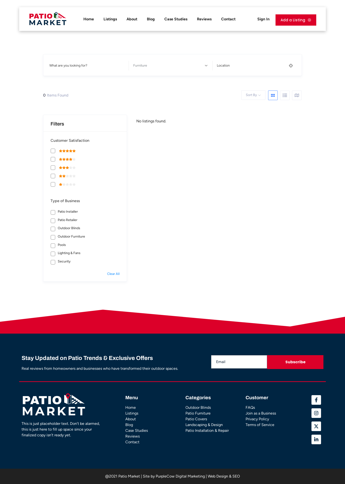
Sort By (251, 95)
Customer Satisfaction (70, 140)
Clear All (113, 274)
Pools (62, 245)
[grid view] (273, 95)
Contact (228, 19)
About (131, 19)
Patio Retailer (67, 220)
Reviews (204, 19)
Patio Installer (68, 212)
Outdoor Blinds (69, 228)
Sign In (263, 19)
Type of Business (65, 201)
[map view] (297, 95)
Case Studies (175, 19)
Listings (110, 19)
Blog (151, 19)
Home (88, 19)
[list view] (285, 95)
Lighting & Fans (69, 253)
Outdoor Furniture (71, 236)
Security (64, 261)
